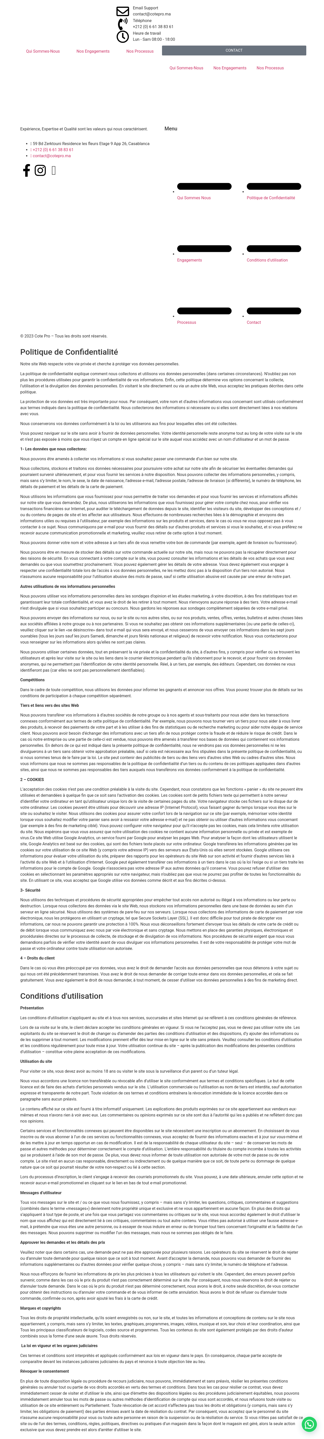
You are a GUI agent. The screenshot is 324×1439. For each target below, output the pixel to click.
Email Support (145, 8)
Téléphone (142, 20)
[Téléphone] (122, 24)
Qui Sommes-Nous (43, 51)
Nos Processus (140, 51)
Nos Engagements (93, 51)
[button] (309, 1424)
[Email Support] (122, 11)
